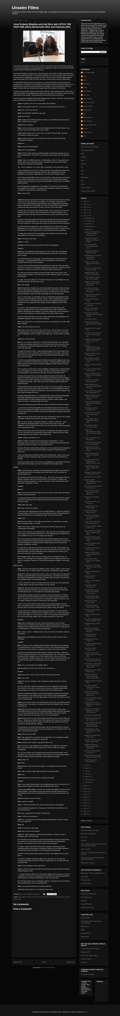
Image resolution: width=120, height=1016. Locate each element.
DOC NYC (84, 837)
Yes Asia (83, 962)
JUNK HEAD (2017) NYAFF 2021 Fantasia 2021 (92, 560)
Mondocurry (85, 177)
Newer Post (17, 962)
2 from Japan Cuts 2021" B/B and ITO (93, 438)
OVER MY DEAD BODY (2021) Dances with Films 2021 (92, 283)
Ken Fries (86, 95)
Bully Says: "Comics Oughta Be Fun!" (93, 873)
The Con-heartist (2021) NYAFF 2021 (92, 610)
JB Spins (84, 901)
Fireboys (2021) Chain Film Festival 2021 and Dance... (93, 448)
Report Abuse (86, 820)
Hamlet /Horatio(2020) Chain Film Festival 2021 (92, 455)
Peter (82, 184)
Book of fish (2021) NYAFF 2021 (91, 601)
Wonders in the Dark (87, 907)
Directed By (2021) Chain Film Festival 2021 (93, 443)
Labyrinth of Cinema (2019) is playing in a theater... (92, 240)
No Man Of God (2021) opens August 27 (92, 380)
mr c (84, 136)
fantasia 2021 (41, 897)
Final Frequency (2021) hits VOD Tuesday (92, 278)
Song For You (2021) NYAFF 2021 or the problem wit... (92, 693)
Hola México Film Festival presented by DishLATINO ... (93, 257)
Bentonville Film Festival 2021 (27, 897)
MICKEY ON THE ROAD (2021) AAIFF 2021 (93, 741)
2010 (85, 814)
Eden (84, 80)
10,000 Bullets (85, 918)
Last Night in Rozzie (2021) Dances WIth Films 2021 (92, 289)
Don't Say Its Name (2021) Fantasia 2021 (93, 487)
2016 (85, 797)
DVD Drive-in (85, 926)
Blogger (85, 1012)
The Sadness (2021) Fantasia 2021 (91, 409)
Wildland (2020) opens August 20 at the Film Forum (92, 554)
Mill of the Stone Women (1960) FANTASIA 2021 (93, 660)
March (87, 776)
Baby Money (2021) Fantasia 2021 (91, 761)
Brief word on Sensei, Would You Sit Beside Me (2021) (92, 629)
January (88, 782)
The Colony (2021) (91, 319)
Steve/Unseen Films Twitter (90, 147)
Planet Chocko (85, 187)
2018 (85, 791)
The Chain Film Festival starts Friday (92, 549)
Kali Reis (67, 897)
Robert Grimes (87, 117)
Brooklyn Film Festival (88, 834)
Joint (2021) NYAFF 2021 (93, 715)
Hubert (85, 87)
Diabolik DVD (85, 952)
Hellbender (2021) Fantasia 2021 (90, 635)
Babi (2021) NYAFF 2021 (93, 477)
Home (44, 962)
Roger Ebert (85, 936)
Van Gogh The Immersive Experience (93, 304)
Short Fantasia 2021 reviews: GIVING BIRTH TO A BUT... (93, 386)
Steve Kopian (87, 121)
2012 (85, 808)
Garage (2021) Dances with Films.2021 (92, 251)
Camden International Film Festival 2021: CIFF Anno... (93, 341)
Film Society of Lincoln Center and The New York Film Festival (93, 845)
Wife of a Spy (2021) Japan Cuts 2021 (91, 309)
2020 (85, 786)
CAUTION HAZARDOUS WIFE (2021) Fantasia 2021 (93, 403)
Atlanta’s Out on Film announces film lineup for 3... (92, 263)
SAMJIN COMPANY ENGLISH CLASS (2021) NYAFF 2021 (92, 676)
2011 (85, 811)
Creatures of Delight (87, 974)
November (88, 221)
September (88, 226)
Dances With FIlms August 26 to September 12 (93, 391)
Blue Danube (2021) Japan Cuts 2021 (91, 426)
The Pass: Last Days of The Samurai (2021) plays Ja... (92, 517)
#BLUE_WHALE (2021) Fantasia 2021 (92, 354)
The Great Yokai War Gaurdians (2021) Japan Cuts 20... (93, 314)
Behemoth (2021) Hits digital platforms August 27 (93, 323)
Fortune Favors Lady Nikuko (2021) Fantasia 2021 (93, 654)
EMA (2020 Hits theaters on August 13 (92, 751)
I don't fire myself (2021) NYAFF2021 (92, 544)
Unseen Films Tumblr (88, 191)
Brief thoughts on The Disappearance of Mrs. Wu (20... (93, 730)
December (88, 218)
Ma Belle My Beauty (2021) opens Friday (92, 606)
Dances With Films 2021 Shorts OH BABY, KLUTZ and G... (92, 233)
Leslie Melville (87, 99)
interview (48, 897)
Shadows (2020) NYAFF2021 (90, 577)
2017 (85, 794)
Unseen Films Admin (89, 125)
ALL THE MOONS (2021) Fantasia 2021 (93, 370)
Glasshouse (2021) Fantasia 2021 (91, 511)
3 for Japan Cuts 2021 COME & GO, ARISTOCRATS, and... (93, 461)
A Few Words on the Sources (90, 948)
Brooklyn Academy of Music (90, 830)
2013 (85, 805)
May (86, 771)
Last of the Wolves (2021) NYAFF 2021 (93, 644)
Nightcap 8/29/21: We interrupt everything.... (92, 273)
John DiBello (87, 91)
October (88, 224)
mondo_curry (87, 132)
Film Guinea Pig (86, 897)
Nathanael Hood (88, 102)
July (86, 765)
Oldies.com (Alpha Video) (89, 955)
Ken (82, 174)
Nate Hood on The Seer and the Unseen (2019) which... (93, 566)
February (88, 779)
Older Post (70, 962)
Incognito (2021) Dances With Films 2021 (92, 295)
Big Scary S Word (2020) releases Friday (93, 269)
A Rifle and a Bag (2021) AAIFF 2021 (92, 736)
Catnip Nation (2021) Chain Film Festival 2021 (92, 420)
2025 (85, 204)
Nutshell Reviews (86, 904)
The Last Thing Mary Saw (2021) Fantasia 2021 (93, 620)
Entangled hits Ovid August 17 (91, 640)
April (86, 774)
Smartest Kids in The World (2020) (91, 507)
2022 (85, 213)
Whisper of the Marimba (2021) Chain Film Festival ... (92, 397)
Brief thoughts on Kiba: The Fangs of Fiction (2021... (92, 359)
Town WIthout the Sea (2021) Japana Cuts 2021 (92, 467)
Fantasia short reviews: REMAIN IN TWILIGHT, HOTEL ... (93, 704)
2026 (85, 201)
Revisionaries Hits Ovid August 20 (92, 502)
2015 (85, 800)
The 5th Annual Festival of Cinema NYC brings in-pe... (93, 334)
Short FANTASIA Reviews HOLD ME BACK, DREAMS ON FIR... (93, 724)
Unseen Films (25, 7)
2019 (85, 789)
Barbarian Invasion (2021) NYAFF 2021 (93, 671)
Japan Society (85, 849)
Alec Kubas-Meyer (89, 72)
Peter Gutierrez (88, 106)
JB (82, 167)
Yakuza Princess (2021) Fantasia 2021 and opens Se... (92, 492)
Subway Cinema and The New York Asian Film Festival (92, 858)
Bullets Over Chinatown (88, 894)
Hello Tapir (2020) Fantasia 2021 (90, 649)
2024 (85, 207)
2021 (85, 216)
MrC (82, 181)
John (82, 170)
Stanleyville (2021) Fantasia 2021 (91, 586)
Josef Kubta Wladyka (58, 897)
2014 (85, 803)
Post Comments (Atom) (48, 967)
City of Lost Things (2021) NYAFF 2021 (93, 527)
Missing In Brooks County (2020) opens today (93, 473)
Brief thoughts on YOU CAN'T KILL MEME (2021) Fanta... (92, 591)
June (86, 768)
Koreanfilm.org (85, 933)
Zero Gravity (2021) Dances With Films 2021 (91, 246)
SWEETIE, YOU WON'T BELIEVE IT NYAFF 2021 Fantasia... (92, 710)
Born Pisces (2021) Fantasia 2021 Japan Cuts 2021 (92, 687)
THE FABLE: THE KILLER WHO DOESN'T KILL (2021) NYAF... (93, 665)
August (87, 229)
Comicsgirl (84, 876)
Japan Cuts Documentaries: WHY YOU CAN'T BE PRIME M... (93, 432)
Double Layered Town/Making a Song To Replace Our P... (93, 481)
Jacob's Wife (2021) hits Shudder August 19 (92, 522)
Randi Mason (87, 110)
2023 (85, 210)
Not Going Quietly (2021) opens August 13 (93, 719)
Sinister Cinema (86, 959)
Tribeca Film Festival (87, 863)
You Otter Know (86, 883)
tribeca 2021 (17, 899)
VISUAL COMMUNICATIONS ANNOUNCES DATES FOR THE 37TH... (93, 348)
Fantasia (84, 840)
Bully (84, 76)
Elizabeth (86, 84)
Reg (84, 113)
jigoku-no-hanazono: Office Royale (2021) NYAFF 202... (92, 746)
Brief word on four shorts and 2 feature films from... (92, 414)
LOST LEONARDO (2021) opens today (93, 699)
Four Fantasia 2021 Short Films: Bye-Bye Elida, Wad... (93, 532)
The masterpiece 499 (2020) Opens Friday (92, 597)
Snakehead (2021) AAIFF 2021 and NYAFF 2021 (93, 756)
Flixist (83, 930)
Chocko (83, 157)
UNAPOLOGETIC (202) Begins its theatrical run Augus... (93, 538)
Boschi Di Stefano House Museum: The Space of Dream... (93, 375)
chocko (85, 128)
